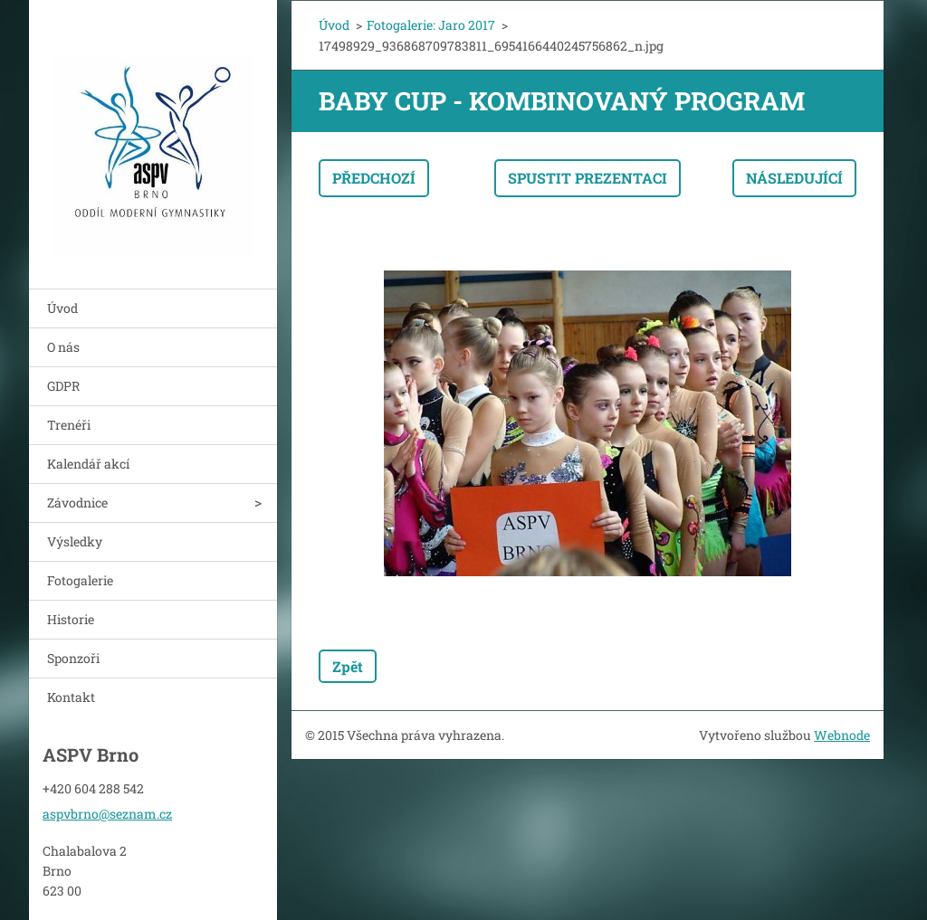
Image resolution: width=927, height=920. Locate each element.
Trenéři (69, 424)
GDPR (63, 385)
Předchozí (374, 177)
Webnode (842, 735)
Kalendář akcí (88, 463)
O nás (63, 347)
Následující (794, 177)
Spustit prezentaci (587, 177)
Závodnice (77, 502)
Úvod (62, 308)
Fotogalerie (80, 580)
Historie (70, 619)
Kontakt (71, 697)
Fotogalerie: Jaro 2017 (431, 24)
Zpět (347, 666)
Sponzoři (73, 658)
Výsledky (74, 541)
